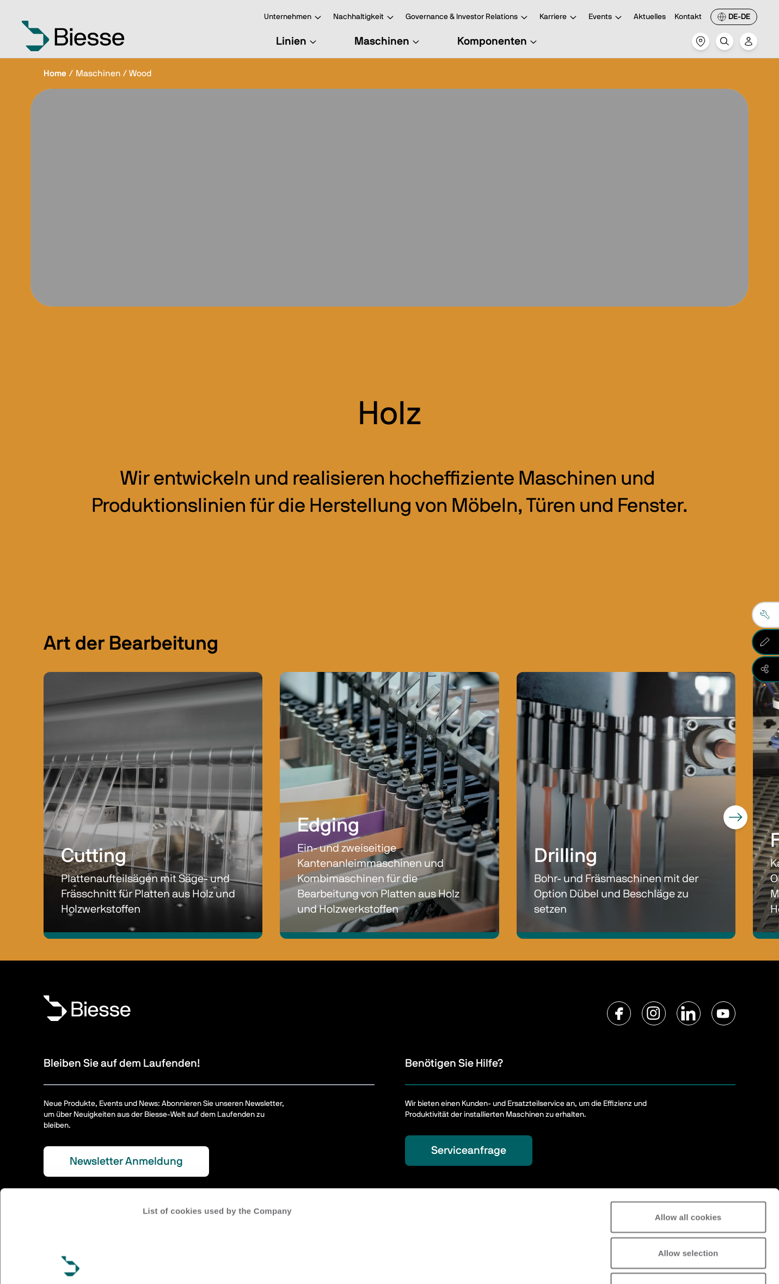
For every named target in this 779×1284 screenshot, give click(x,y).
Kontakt (688, 17)
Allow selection (688, 1160)
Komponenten (498, 41)
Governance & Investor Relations (468, 17)
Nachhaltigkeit (365, 17)
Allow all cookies (688, 1124)
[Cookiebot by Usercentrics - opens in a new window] (70, 1263)
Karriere (559, 17)
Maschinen (388, 41)
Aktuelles (650, 17)
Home (55, 73)
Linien (298, 41)
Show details (168, 1262)
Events (606, 17)
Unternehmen (294, 17)
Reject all (688, 1196)
